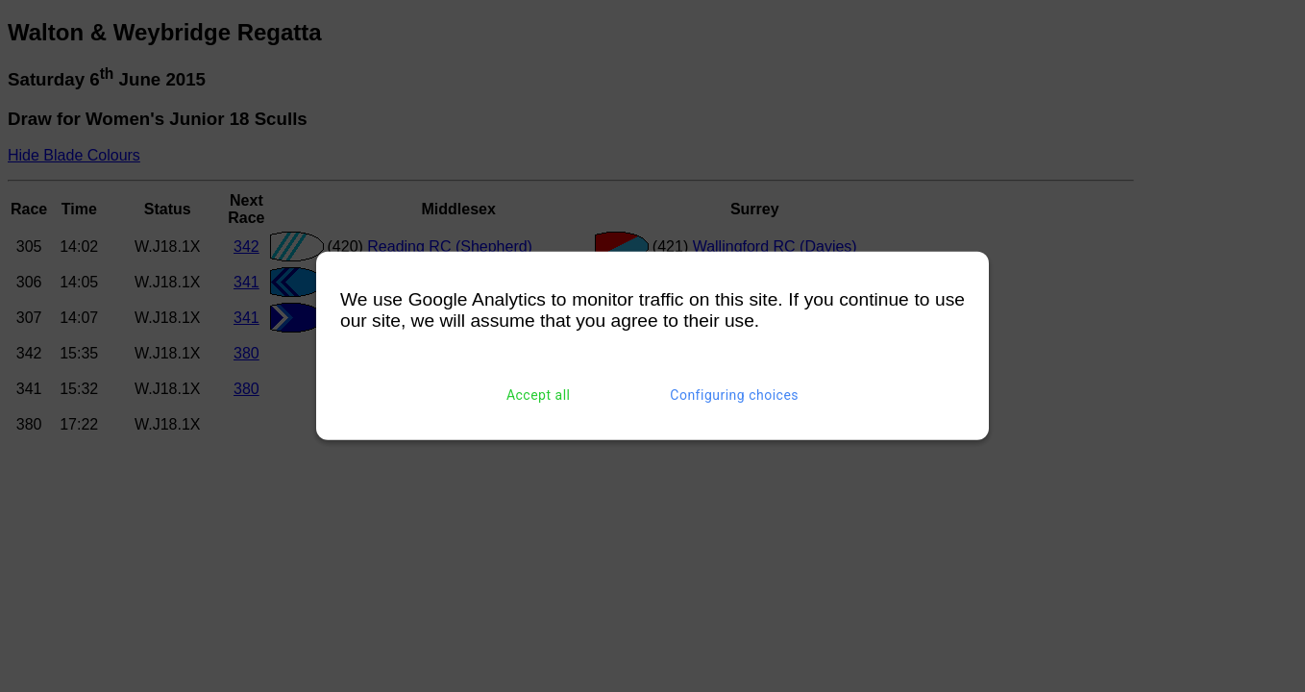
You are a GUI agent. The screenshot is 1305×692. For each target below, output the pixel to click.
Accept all (539, 395)
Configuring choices (734, 395)
